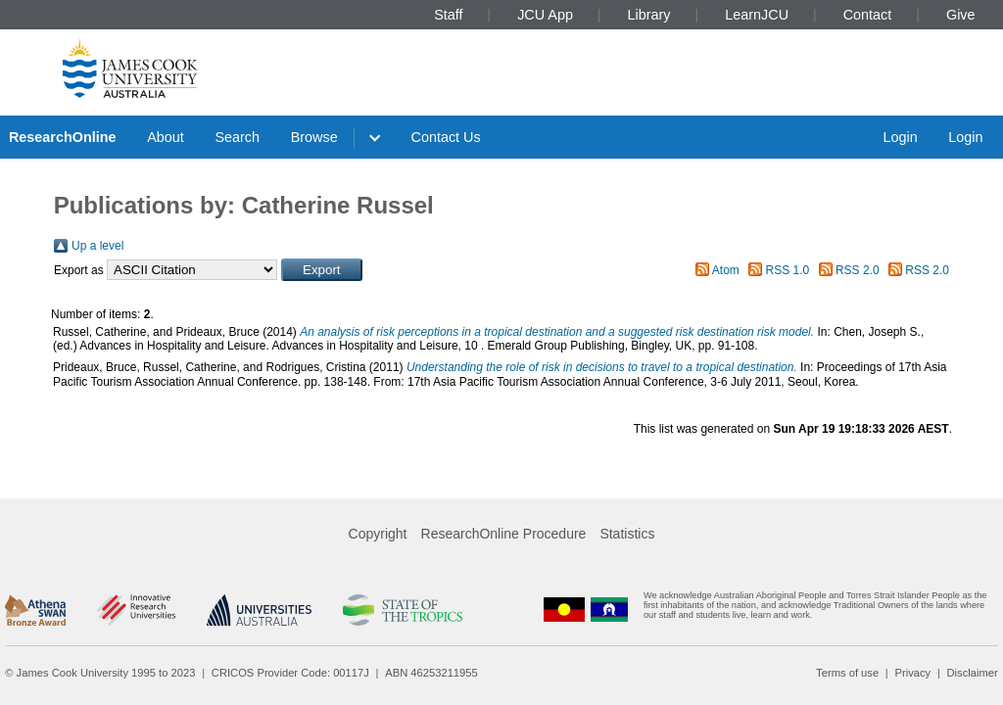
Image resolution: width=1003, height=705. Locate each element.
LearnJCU (756, 15)
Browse (314, 137)
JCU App (545, 15)
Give (961, 15)
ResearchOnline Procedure (504, 533)
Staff (448, 15)
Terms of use (847, 673)
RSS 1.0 (788, 270)
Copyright (378, 533)
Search (237, 137)
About (165, 137)
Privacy (912, 673)
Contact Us (446, 137)
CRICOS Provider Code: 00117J (290, 673)
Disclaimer (972, 673)
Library (649, 15)
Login (900, 137)
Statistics (626, 533)
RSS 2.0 (858, 270)
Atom (726, 270)
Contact (867, 15)
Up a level (97, 246)
